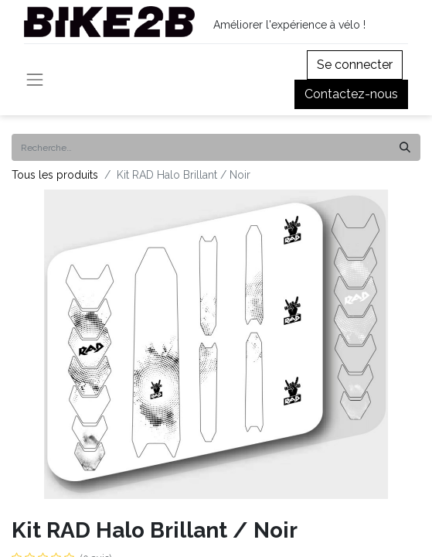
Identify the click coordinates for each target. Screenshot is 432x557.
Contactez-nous (351, 94)
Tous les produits (55, 175)
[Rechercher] (404, 147)
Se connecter (355, 64)
